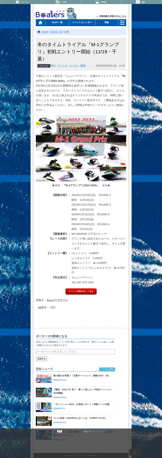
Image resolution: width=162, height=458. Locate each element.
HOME (45, 32)
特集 (106, 22)
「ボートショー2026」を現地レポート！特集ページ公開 (81, 404)
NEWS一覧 (57, 22)
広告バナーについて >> (94, 431)
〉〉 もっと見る (107, 369)
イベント (62, 65)
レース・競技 (78, 65)
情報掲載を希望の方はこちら (112, 17)
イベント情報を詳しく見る (81, 291)
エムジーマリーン (57, 300)
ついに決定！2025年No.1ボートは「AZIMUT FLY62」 (80, 418)
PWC (52, 65)
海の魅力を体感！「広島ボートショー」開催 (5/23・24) (81, 375)
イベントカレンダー (82, 22)
